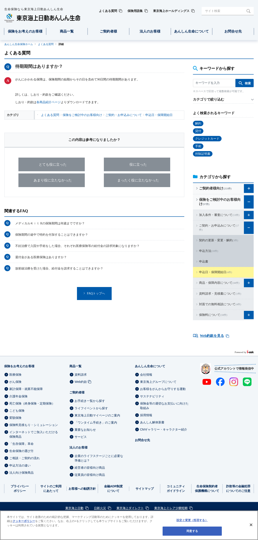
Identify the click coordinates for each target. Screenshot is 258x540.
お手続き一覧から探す (90, 401)
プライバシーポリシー (20, 489)
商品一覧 (75, 366)
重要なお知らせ (85, 429)
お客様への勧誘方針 (82, 488)
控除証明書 (202, 153)
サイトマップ (145, 488)
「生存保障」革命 (21, 443)
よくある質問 (46, 44)
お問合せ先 (142, 440)
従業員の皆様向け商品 (90, 474)
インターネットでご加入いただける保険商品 (33, 434)
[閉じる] (251, 525)
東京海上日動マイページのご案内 (97, 415)
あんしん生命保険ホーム (18, 44)
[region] (129, 525)
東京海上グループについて (158, 381)
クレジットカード (207, 138)
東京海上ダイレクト (130, 508)
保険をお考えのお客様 (19, 366)
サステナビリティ (152, 396)
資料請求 (81, 374)
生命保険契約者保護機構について (207, 489)
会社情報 (146, 374)
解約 (198, 123)
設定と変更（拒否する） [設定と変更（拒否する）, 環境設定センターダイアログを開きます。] (192, 520)
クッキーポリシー (24, 521)
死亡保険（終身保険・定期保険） (32, 403)
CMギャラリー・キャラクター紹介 (163, 429)
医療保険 (15, 374)
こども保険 (16, 410)
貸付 (198, 131)
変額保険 (15, 417)
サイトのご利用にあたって (51, 489)
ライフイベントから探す (91, 408)
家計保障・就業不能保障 (26, 389)
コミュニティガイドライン (176, 489)
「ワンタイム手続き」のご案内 (96, 422)
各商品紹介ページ (48, 102)
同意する (192, 531)
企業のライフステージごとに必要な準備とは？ (99, 458)
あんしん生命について (150, 366)
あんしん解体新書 (152, 422)
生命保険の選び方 (21, 451)
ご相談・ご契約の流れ (24, 458)
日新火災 (100, 508)
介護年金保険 (18, 396)
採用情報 (146, 415)
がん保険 (15, 381)
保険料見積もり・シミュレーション (33, 425)
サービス (81, 437)
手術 (198, 146)
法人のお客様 (78, 447)
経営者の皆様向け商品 (90, 467)
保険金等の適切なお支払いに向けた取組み (164, 406)
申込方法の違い (20, 465)
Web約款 (81, 381)
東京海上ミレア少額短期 (171, 508)
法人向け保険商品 (21, 472)
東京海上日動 (74, 508)
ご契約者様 (77, 392)
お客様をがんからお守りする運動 (163, 389)
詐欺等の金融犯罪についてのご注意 (238, 489)
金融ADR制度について (113, 489)
